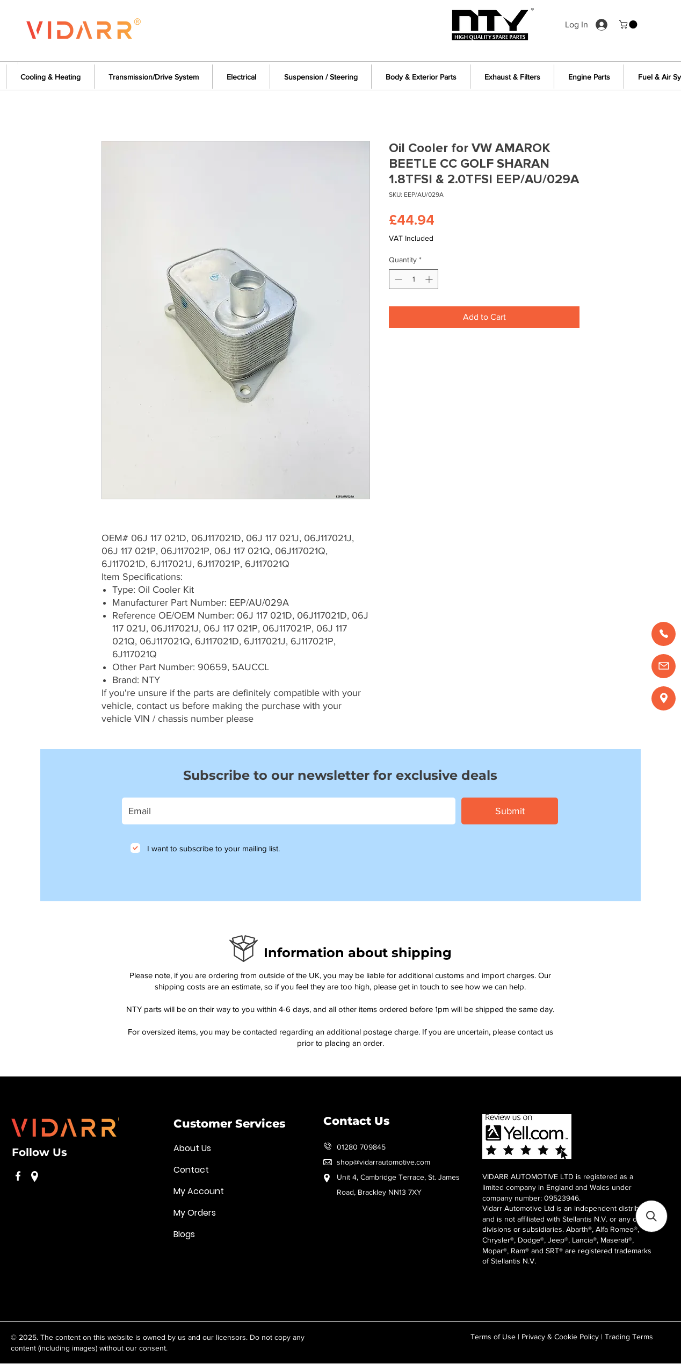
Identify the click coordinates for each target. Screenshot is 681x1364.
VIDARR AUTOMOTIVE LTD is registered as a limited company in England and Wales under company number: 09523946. (557, 1187)
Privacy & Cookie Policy (560, 1336)
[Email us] (663, 666)
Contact (191, 1170)
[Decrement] (397, 279)
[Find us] (663, 698)
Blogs (184, 1234)
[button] (629, 24)
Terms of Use (493, 1336)
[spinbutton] (413, 279)
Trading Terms (629, 1336)
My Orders (194, 1213)
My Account (198, 1191)
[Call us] (663, 634)
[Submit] (509, 811)
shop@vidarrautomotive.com (383, 1162)
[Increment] (430, 279)
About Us (192, 1148)
